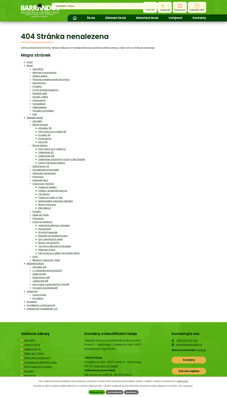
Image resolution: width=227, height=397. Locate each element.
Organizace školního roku (40, 362)
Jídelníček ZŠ (45, 152)
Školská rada (39, 93)
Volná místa (39, 295)
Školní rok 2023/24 (48, 242)
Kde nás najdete (189, 372)
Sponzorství (39, 83)
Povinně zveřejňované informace (51, 79)
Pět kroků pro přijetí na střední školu (58, 253)
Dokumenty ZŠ (40, 166)
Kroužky (36, 211)
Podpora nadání (47, 187)
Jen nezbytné (114, 391)
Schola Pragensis (47, 232)
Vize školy (37, 69)
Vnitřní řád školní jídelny (51, 163)
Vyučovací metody (43, 183)
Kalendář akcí (40, 180)
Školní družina (40, 124)
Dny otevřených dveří (50, 239)
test (34, 114)
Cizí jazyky (44, 194)
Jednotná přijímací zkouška (53, 225)
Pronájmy (37, 298)
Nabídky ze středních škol (52, 236)
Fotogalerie (38, 104)
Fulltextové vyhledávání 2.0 (42, 308)
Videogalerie (39, 107)
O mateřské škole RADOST (47, 270)
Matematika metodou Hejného (55, 201)
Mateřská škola (147, 18)
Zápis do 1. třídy (34, 353)
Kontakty (199, 18)
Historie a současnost (44, 72)
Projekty (37, 86)
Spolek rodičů (40, 97)
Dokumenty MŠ (41, 277)
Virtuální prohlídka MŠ (44, 288)
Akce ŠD (43, 142)
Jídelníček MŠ (46, 156)
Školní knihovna (47, 204)
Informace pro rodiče (38, 366)
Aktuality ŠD (45, 128)
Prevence (37, 176)
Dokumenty (39, 100)
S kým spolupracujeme (45, 90)
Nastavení (132, 391)
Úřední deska (39, 76)
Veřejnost (175, 18)
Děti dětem (44, 208)
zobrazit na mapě (105, 366)
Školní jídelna (39, 145)
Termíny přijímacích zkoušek (54, 246)
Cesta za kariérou (42, 222)
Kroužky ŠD (44, 135)
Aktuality (37, 121)
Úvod (75, 18)
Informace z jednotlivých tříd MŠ (50, 284)
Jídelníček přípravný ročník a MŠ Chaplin (61, 159)
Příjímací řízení (46, 249)
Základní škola (115, 18)
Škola (91, 18)
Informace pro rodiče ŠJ (52, 149)
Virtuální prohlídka (43, 110)
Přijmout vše (95, 391)
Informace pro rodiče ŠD (52, 131)
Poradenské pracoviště (45, 170)
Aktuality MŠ (39, 267)
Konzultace (44, 229)
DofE (35, 256)
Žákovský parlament (44, 173)
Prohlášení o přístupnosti (41, 305)
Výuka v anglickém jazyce (52, 190)
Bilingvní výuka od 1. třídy (46, 260)
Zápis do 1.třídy (40, 215)
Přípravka (38, 218)
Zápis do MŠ (39, 274)
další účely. (182, 380)
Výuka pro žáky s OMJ (50, 197)
